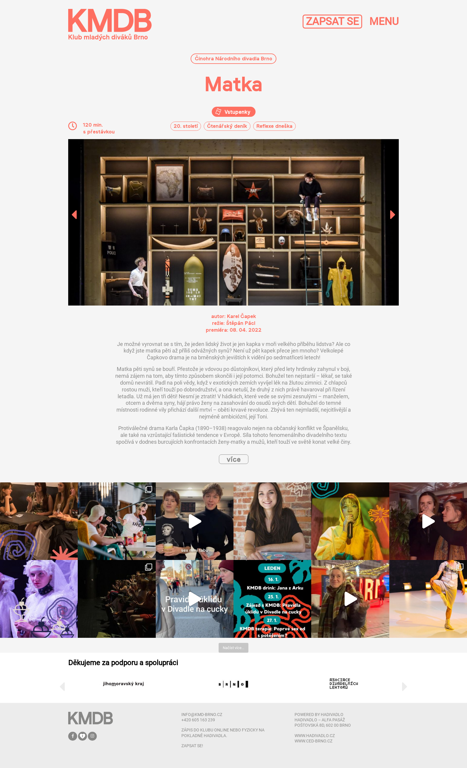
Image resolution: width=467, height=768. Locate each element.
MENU (384, 21)
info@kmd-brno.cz (201, 714)
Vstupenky (236, 112)
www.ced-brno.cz (313, 741)
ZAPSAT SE (332, 21)
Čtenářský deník (227, 126)
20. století (186, 126)
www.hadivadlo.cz (315, 735)
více (234, 459)
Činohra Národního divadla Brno (233, 58)
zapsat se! (192, 745)
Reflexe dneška (274, 126)
